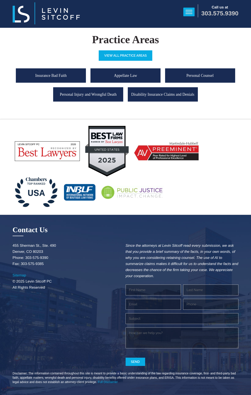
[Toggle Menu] (188, 12)
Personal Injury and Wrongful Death (88, 94)
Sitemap (19, 275)
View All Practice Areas (125, 56)
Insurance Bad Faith (51, 75)
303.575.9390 (219, 13)
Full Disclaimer (108, 382)
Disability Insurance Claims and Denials (162, 94)
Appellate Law (125, 75)
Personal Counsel (200, 75)
